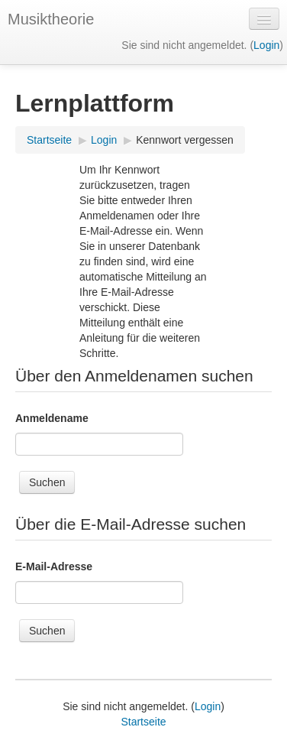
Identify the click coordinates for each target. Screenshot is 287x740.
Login (266, 45)
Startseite (49, 140)
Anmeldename (52, 418)
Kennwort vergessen (185, 140)
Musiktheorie (51, 19)
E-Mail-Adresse (53, 566)
